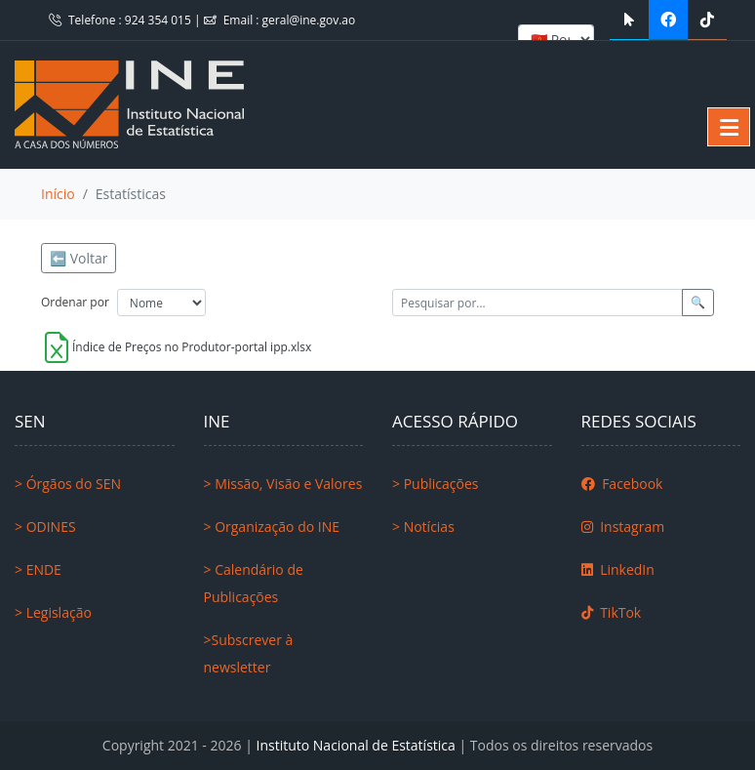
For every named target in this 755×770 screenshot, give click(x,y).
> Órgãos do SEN (68, 483)
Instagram (623, 526)
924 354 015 (159, 20)
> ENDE (38, 569)
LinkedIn (618, 569)
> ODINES (45, 526)
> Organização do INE (272, 526)
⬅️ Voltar (78, 258)
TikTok (611, 612)
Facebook (622, 483)
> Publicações (435, 483)
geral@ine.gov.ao (309, 20)
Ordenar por (75, 302)
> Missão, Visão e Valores (283, 483)
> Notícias (423, 526)
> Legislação (53, 612)
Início (58, 193)
